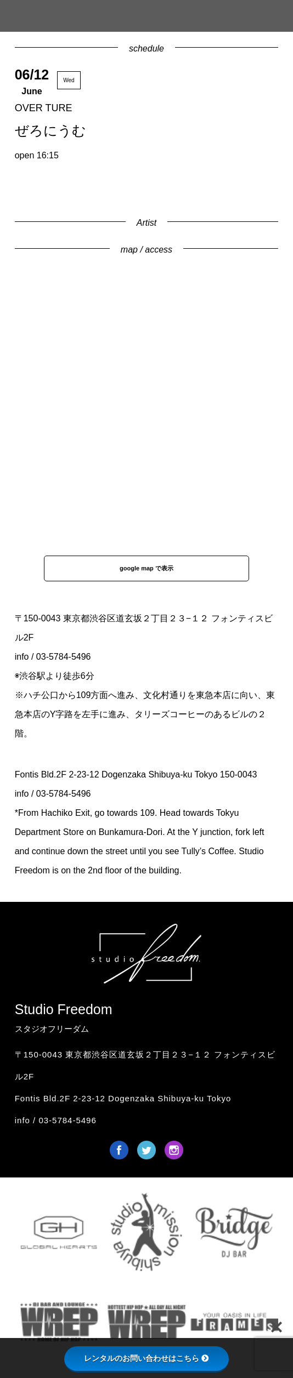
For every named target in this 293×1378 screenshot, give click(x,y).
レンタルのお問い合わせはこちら (146, 1358)
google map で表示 (146, 568)
